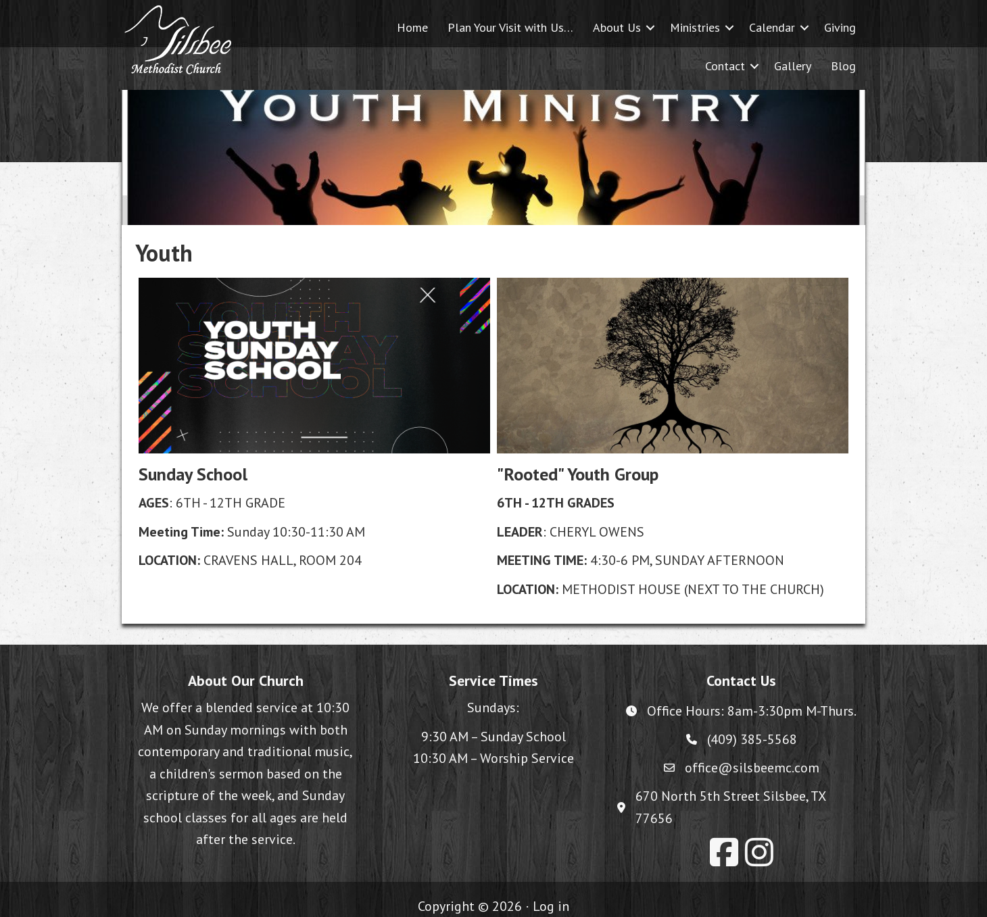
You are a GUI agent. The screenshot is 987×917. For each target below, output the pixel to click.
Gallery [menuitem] (792, 66)
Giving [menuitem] (840, 27)
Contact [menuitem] (725, 66)
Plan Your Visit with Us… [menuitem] (510, 27)
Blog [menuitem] (843, 66)
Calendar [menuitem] (772, 27)
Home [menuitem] (412, 27)
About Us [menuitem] (617, 27)
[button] (650, 27)
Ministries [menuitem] (695, 27)
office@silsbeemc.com (752, 767)
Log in (551, 906)
